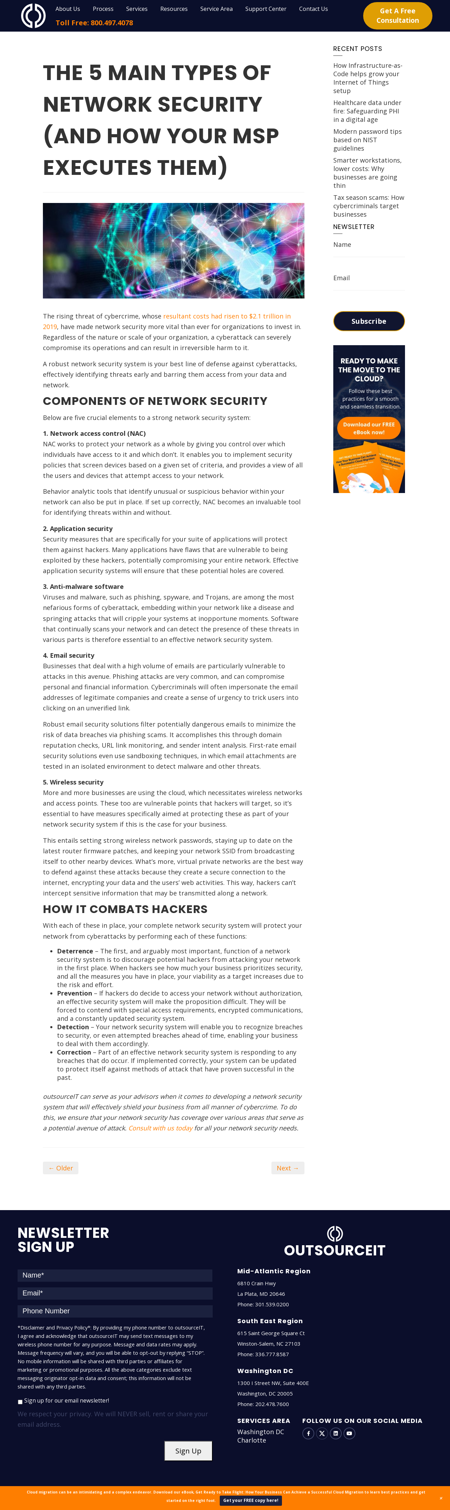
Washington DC (260, 1431)
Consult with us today (160, 1128)
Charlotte (251, 1440)
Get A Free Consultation (398, 15)
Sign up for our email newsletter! (66, 1400)
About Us (68, 9)
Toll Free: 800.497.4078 (94, 22)
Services (137, 9)
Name (342, 244)
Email (341, 278)
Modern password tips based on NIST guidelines (367, 139)
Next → (288, 1168)
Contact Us (313, 9)
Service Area (216, 9)
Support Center (266, 9)
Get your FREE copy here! (250, 1500)
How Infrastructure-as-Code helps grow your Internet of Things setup (368, 78)
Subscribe (369, 321)
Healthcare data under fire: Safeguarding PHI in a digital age (367, 111)
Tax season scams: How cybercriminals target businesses (368, 205)
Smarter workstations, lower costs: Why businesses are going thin (367, 173)
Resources (174, 9)
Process (103, 9)
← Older (60, 1168)
